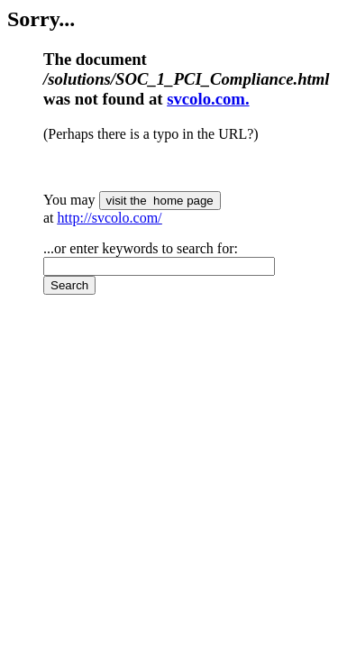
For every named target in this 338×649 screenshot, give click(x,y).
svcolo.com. (208, 98)
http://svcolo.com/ (110, 217)
